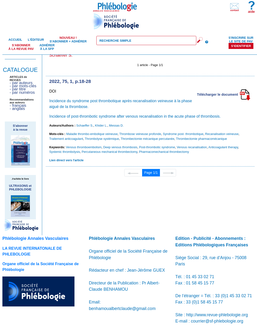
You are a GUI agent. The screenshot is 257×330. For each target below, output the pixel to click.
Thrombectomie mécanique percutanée (147, 139)
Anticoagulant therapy (223, 147)
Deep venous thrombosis (120, 147)
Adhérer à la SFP (47, 47)
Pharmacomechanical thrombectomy (164, 152)
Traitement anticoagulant (66, 139)
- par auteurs (21, 83)
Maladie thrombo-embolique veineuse (92, 134)
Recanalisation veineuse (222, 134)
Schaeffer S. (84, 125)
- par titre (18, 89)
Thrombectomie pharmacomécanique (201, 139)
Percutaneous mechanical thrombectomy (109, 152)
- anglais (17, 108)
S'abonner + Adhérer (68, 39)
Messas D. (116, 125)
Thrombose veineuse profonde (140, 134)
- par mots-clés (23, 86)
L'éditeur (36, 39)
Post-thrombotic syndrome (157, 147)
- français (18, 105)
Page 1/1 (151, 173)
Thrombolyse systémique (102, 139)
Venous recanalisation (192, 147)
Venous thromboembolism (83, 147)
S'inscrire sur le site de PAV (241, 39)
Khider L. (101, 125)
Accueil (15, 39)
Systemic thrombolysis (64, 152)
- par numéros (22, 92)
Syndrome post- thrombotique (183, 134)
